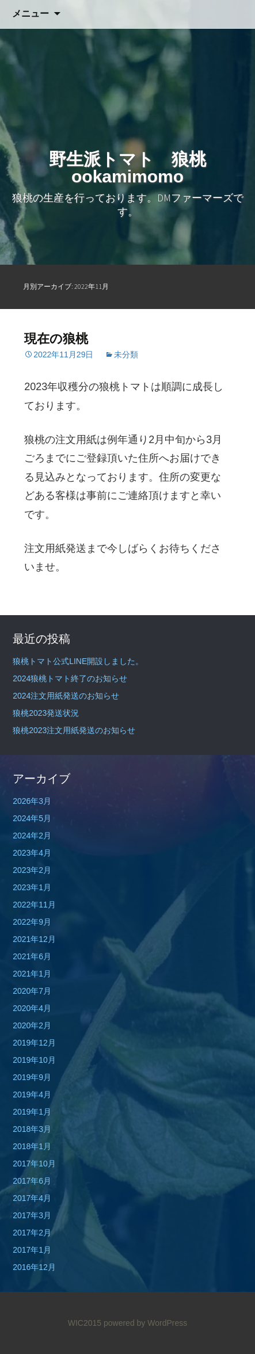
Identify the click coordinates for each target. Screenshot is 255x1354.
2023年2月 (32, 870)
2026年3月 (32, 801)
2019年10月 (34, 1060)
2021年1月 (32, 973)
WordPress (167, 1323)
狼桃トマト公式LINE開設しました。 (78, 661)
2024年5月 (32, 818)
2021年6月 (32, 956)
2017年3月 (32, 1215)
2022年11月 (34, 904)
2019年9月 (32, 1077)
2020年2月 (32, 1025)
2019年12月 (34, 1042)
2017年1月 (32, 1249)
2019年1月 (32, 1111)
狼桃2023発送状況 (46, 713)
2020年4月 (32, 1008)
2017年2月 (32, 1232)
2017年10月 (34, 1163)
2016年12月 (34, 1267)
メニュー (30, 13)
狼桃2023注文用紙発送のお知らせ (74, 730)
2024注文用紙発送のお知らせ (66, 695)
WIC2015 (84, 1323)
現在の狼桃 (56, 338)
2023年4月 (32, 852)
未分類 (126, 354)
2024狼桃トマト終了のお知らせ (70, 678)
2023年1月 (32, 887)
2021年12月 (34, 939)
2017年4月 (32, 1198)
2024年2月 (32, 835)
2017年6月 (32, 1180)
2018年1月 (32, 1146)
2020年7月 (32, 991)
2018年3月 (32, 1129)
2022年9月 (32, 921)
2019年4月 (32, 1094)
